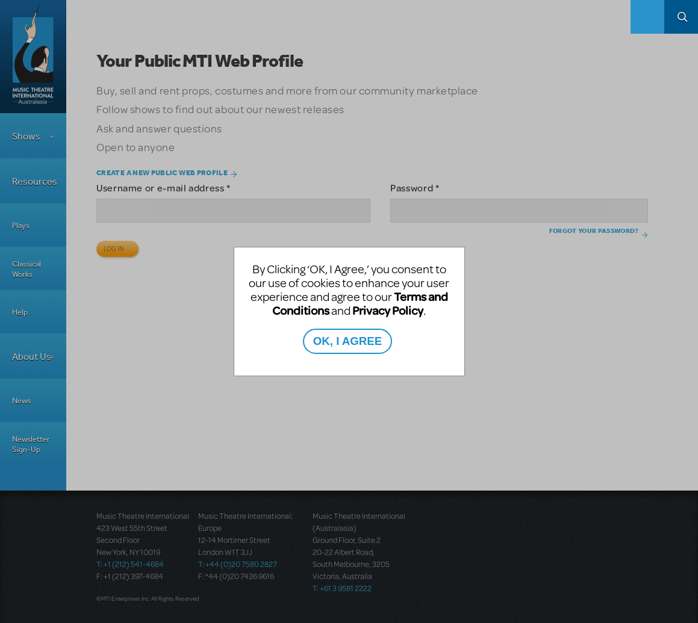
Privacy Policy (387, 310)
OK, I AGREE (347, 341)
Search (681, 17)
